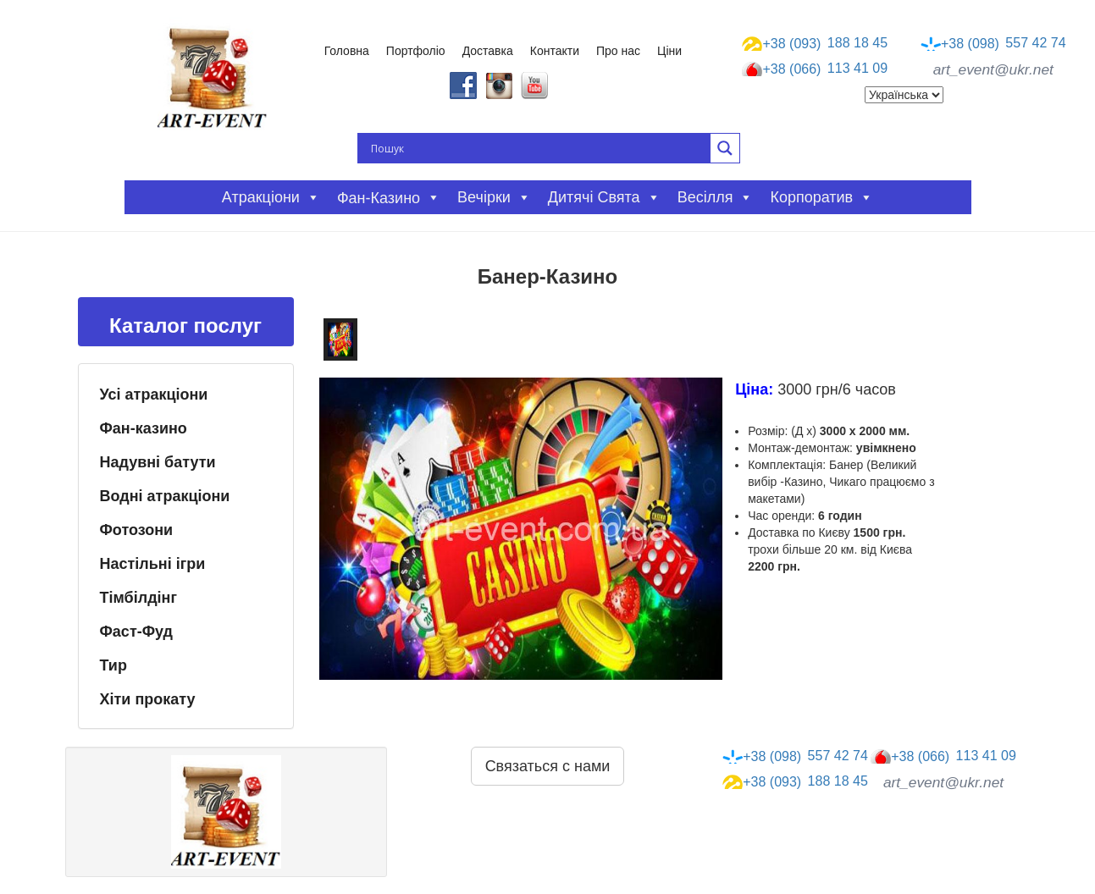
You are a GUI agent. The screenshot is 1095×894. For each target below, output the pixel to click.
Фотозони (137, 530)
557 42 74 (993, 43)
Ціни (669, 51)
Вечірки (494, 197)
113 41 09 (815, 69)
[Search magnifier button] (725, 148)
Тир (113, 665)
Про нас (618, 51)
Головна (346, 51)
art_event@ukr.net (993, 69)
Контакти (554, 51)
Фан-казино (143, 428)
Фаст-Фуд (137, 631)
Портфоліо (415, 51)
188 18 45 (815, 43)
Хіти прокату (148, 699)
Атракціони (271, 197)
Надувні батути (158, 462)
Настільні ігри (153, 563)
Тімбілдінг (138, 597)
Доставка (487, 51)
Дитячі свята (604, 197)
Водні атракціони (165, 496)
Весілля (715, 197)
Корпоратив (821, 197)
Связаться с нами (548, 766)
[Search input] (538, 148)
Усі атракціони (154, 394)
